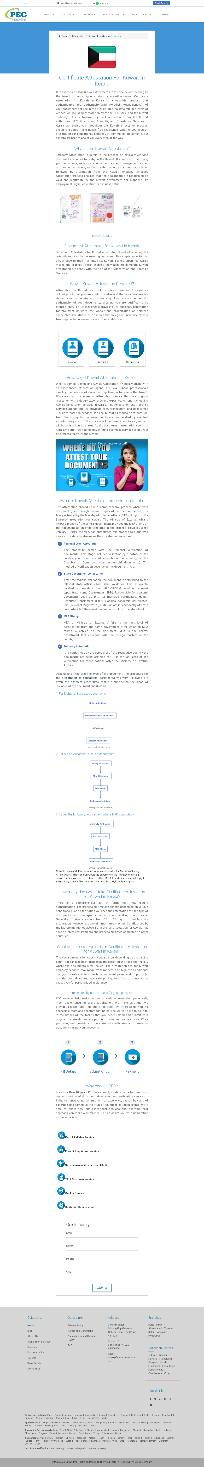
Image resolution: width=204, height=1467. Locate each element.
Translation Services (39, 1341)
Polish (46, 1441)
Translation (88, 14)
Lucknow (48, 1418)
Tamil (37, 1441)
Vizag (82, 1418)
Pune (151, 1324)
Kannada (95, 1441)
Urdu (114, 1441)
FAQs (71, 1345)
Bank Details (34, 1363)
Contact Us (164, 14)
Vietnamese (57, 1441)
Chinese (70, 1438)
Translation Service (35, 1438)
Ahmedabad (155, 1328)
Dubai (74, 1418)
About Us (32, 1336)
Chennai (125, 1415)
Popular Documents (113, 14)
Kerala (39, 1418)
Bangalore (161, 1332)
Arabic (92, 1438)
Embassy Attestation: (36, 1415)
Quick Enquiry (161, 3)
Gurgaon (29, 1418)
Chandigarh (30, 1433)
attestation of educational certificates (88, 678)
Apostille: (29, 1422)
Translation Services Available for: (42, 1430)
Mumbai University (97, 1448)
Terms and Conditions (80, 1330)
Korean (121, 1438)
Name (70, 1245)
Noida (104, 1418)
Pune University (57, 1448)
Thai (76, 1441)
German (49, 1438)
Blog (29, 1330)
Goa (67, 1418)
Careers (31, 1358)
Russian (111, 1438)
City (68, 1271)
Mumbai (168, 1328)
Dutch (68, 1441)
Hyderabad (154, 1335)
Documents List (36, 1352)
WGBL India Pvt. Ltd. (115, 1461)
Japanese (81, 1438)
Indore (102, 1415)
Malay (37, 1443)
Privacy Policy (75, 1325)
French (101, 1438)
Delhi (151, 1332)
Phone (70, 1258)
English (28, 1443)
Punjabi (28, 1441)
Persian (106, 1441)
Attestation (68, 14)
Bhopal (59, 1418)
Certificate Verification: (37, 1448)
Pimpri (159, 1324)
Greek (122, 1441)
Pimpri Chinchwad (63, 1415)
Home (30, 1325)
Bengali (85, 1441)
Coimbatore (93, 1418)
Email (69, 1232)
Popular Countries (141, 14)
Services (49, 14)
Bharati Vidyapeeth (76, 1448)
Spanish (59, 1438)
